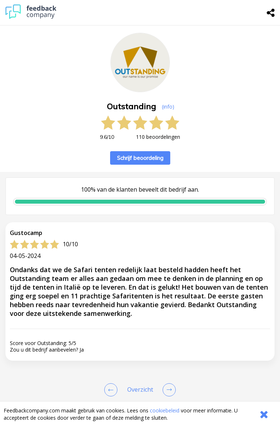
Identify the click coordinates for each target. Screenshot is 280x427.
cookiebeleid (164, 410)
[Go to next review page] (168, 389)
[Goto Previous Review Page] (112, 389)
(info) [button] (168, 106)
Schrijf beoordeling (140, 157)
